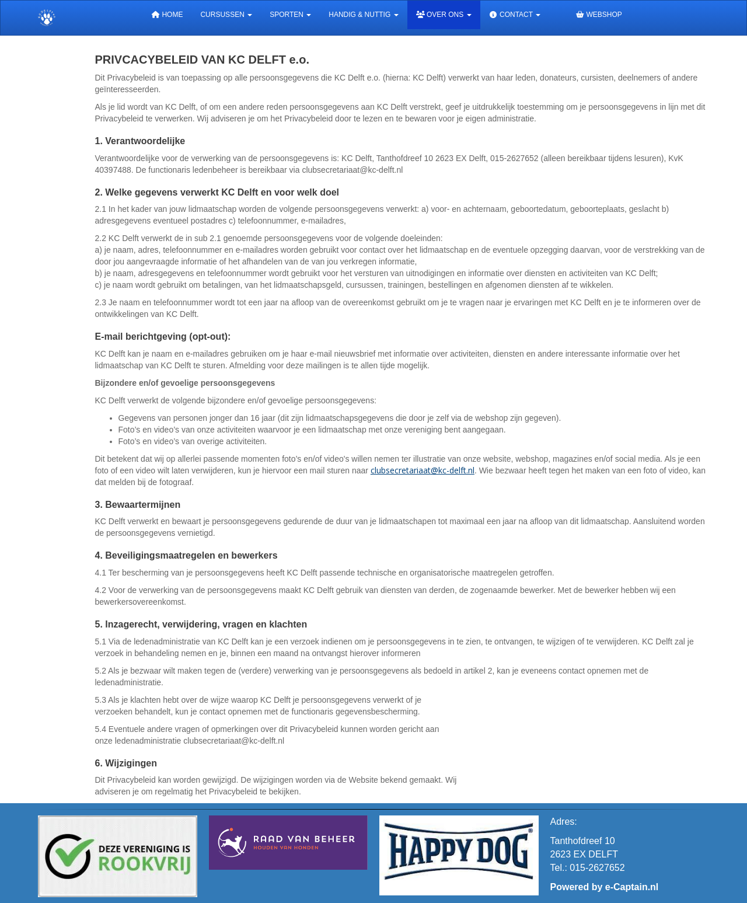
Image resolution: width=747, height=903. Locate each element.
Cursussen (226, 15)
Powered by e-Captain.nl (604, 887)
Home (167, 15)
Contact (515, 15)
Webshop (598, 15)
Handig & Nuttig (363, 15)
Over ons (444, 15)
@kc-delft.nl (422, 470)
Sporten (290, 15)
